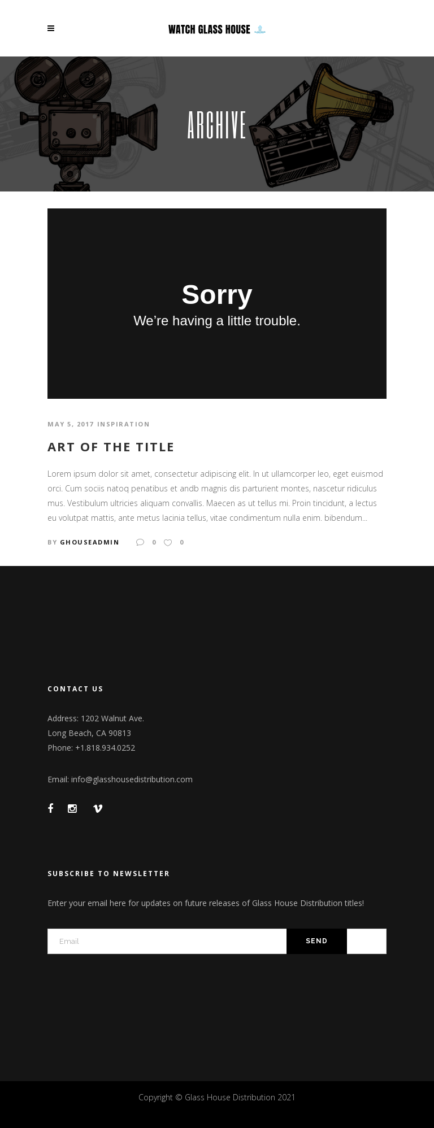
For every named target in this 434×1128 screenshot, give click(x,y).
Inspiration (123, 424)
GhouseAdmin (90, 542)
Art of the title (111, 446)
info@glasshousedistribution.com (132, 779)
